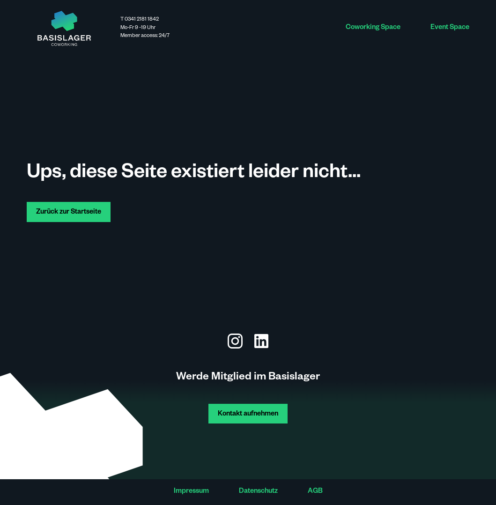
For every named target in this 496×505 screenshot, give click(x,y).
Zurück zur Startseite (68, 212)
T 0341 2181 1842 (139, 20)
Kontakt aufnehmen (248, 414)
